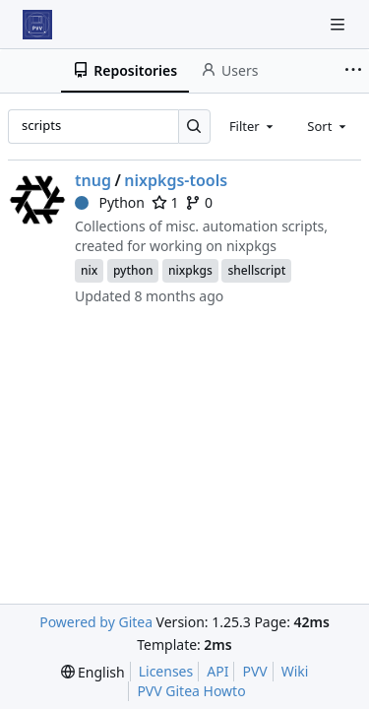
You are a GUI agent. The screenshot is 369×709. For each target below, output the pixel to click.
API (217, 671)
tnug (93, 180)
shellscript (256, 270)
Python (110, 202)
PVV (254, 671)
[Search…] (194, 126)
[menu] (93, 672)
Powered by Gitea (96, 621)
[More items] (353, 71)
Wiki (295, 671)
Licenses (166, 671)
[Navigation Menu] (339, 24)
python (133, 270)
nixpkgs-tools (175, 180)
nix (89, 270)
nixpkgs (190, 270)
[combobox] (252, 126)
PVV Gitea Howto (191, 690)
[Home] (37, 24)
